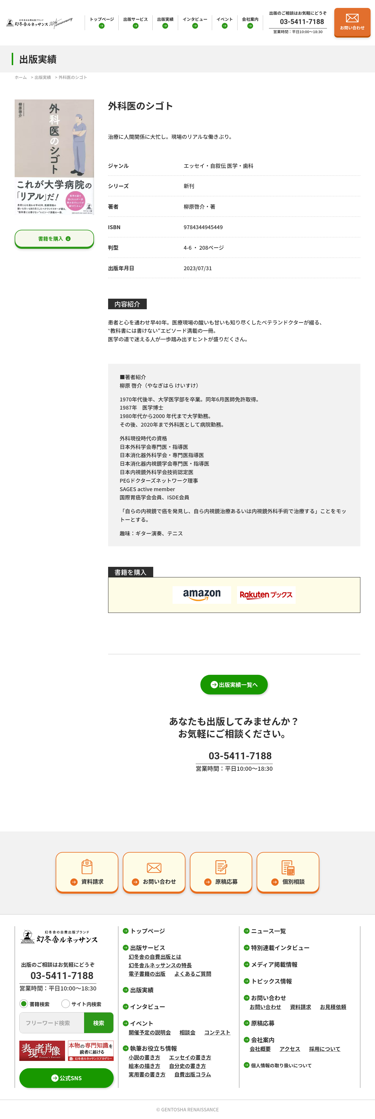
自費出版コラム (192, 1074)
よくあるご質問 (192, 973)
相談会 (187, 1032)
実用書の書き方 (147, 1074)
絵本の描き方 (144, 1065)
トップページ (101, 19)
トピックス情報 (271, 981)
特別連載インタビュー (280, 947)
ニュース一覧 (268, 931)
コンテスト (217, 1032)
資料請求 (300, 1006)
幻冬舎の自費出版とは (155, 956)
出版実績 (165, 19)
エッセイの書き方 (190, 1057)
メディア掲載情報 (274, 964)
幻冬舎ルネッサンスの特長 (160, 965)
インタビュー (195, 19)
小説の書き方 (144, 1057)
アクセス (289, 1048)
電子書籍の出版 (147, 973)
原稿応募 (263, 1023)
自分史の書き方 (187, 1065)
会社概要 (260, 1048)
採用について (324, 1048)
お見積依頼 (333, 1006)
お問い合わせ (265, 1006)
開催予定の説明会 (150, 1032)
